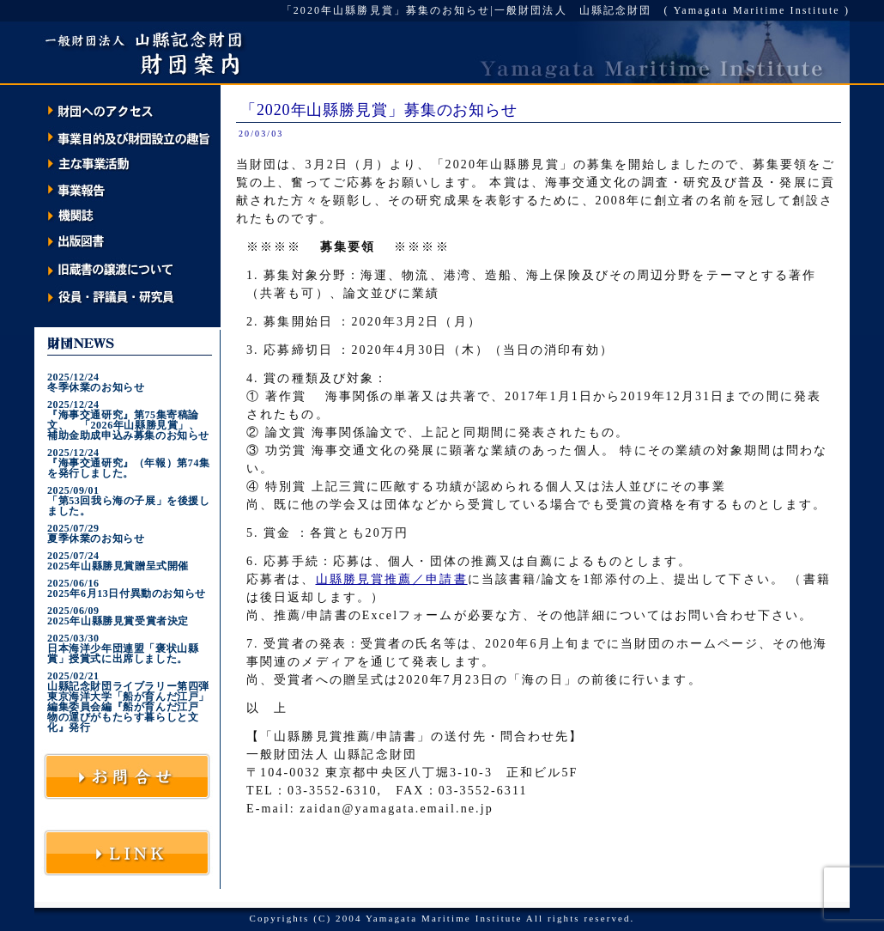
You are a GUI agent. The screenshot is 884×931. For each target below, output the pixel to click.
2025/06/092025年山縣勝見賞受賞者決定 (118, 616)
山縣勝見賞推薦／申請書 (392, 579)
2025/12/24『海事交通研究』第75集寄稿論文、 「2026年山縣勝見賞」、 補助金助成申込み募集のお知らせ (128, 420)
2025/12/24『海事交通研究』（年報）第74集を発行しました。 (128, 463)
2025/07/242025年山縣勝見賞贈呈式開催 (118, 561)
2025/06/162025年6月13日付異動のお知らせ (126, 588)
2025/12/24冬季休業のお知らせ (95, 382)
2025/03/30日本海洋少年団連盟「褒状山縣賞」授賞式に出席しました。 (122, 648)
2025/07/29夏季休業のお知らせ (95, 533)
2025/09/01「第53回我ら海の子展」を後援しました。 (128, 500)
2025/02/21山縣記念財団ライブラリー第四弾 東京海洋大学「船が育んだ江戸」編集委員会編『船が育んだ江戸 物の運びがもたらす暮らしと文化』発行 (128, 701)
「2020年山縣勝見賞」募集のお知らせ (379, 110)
